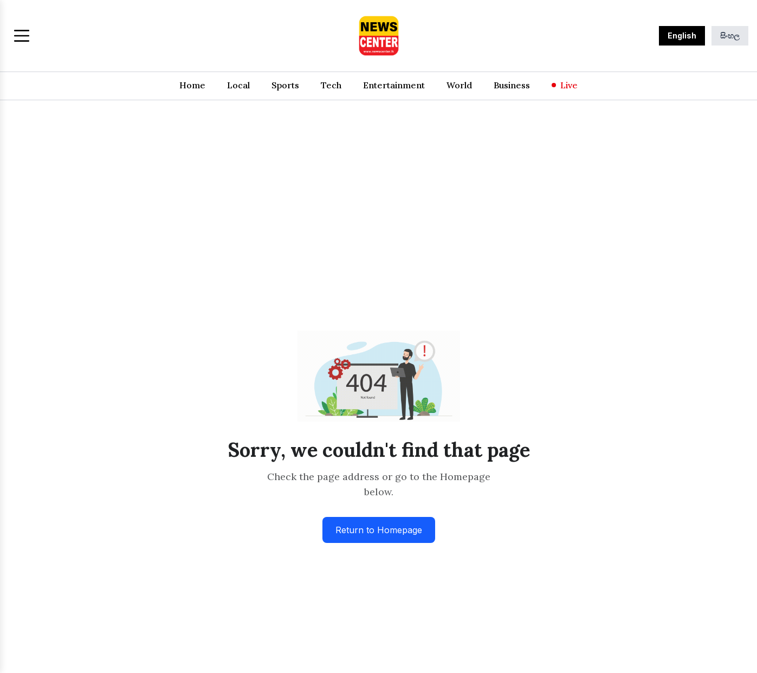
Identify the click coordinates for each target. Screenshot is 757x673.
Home (192, 85)
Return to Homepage (378, 530)
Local (238, 85)
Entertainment (394, 85)
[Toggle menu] (22, 36)
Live (565, 85)
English (682, 35)
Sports (285, 85)
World (459, 85)
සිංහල (730, 35)
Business (512, 85)
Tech (331, 85)
